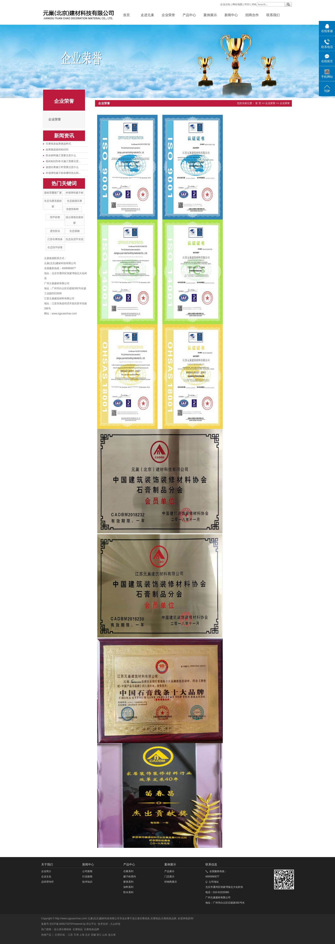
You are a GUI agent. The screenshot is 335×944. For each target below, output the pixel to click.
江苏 (70, 934)
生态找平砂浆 (55, 247)
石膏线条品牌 (168, 918)
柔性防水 (55, 231)
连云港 (112, 934)
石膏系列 (128, 871)
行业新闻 (87, 876)
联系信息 (211, 864)
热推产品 (46, 934)
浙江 (99, 934)
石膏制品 (156, 918)
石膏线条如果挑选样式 (58, 143)
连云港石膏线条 (141, 918)
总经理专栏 (47, 881)
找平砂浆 (55, 217)
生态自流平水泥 (74, 239)
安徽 (93, 934)
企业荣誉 (168, 15)
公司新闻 (87, 871)
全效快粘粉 (72, 209)
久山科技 (115, 923)
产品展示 (169, 871)
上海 (81, 934)
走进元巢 (147, 15)
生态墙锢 (75, 231)
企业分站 (225, 4)
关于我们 (47, 864)
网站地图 (237, 4)
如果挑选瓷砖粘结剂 (57, 149)
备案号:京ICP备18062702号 (56, 923)
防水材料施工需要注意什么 (61, 155)
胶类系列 (128, 881)
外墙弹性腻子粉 (74, 192)
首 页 (258, 103)
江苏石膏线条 (55, 239)
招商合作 (252, 15)
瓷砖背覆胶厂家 (53, 192)
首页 (126, 15)
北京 (87, 934)
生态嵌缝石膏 (74, 200)
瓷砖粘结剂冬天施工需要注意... (63, 161)
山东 (104, 934)
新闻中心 (231, 15)
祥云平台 (91, 923)
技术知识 (87, 881)
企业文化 (46, 876)
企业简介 (46, 871)
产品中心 (189, 15)
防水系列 (128, 892)
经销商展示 (170, 881)
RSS (247, 4)
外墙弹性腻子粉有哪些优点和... (63, 173)
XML (254, 4)
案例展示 (210, 15)
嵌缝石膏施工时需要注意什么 (62, 167)
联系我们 (273, 15)
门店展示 (169, 876)
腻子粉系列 (129, 876)
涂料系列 (128, 887)
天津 (76, 934)
